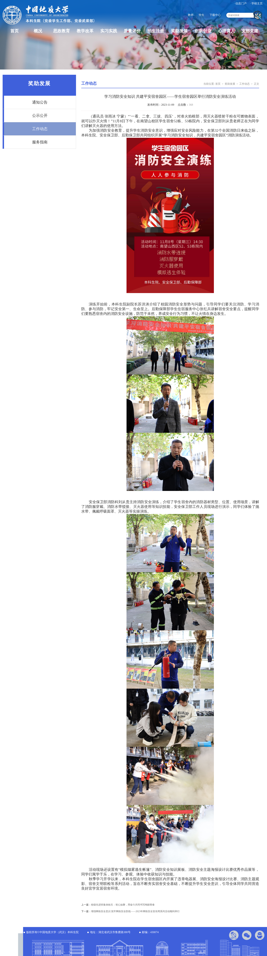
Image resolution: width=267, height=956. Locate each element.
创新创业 (202, 31)
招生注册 (155, 31)
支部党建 (249, 31)
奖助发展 (179, 31)
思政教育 (61, 31)
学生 (201, 14)
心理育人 (226, 31)
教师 (190, 14)
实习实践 (108, 31)
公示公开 (40, 115)
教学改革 (85, 31)
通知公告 (40, 102)
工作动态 (40, 129)
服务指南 (40, 142)
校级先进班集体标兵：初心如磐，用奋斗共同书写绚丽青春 (123, 904)
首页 (14, 31)
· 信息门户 (240, 3)
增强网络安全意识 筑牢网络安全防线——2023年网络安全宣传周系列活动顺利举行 (135, 911)
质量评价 (132, 31)
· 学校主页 (256, 3)
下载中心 (215, 14)
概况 (38, 31)
